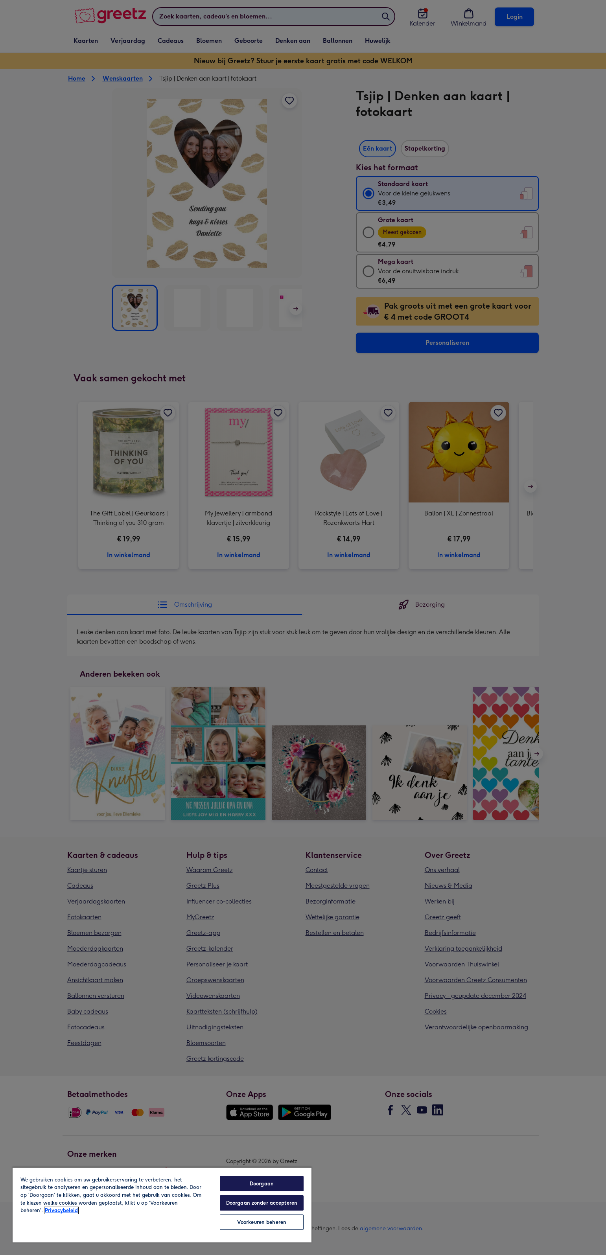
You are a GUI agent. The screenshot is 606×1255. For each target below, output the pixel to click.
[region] (162, 1204)
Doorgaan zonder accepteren (261, 1203)
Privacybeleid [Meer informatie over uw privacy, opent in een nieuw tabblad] (61, 1210)
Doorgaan (262, 1184)
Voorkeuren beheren (261, 1222)
